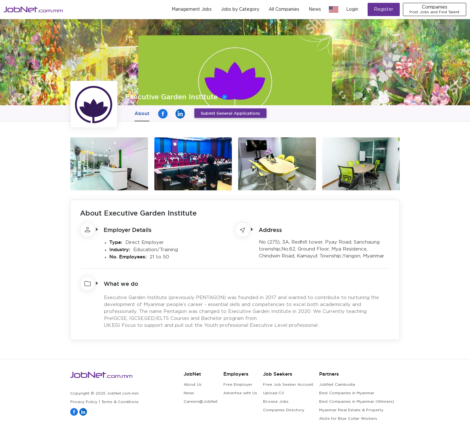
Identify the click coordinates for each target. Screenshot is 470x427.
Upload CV (273, 393)
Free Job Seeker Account (288, 384)
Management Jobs (192, 9)
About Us (193, 384)
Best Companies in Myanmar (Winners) (356, 401)
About (142, 113)
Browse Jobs (276, 401)
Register (383, 9)
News (315, 9)
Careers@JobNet (201, 401)
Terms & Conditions (120, 402)
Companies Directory (283, 410)
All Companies (284, 9)
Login (352, 9)
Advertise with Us (240, 393)
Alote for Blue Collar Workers (348, 418)
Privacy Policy (83, 402)
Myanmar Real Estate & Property (351, 410)
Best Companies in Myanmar (346, 393)
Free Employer (237, 384)
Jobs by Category (240, 9)
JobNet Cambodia (337, 384)
